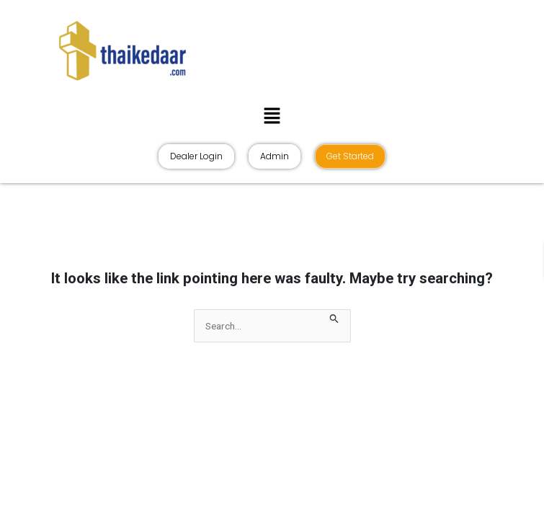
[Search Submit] (334, 316)
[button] (271, 115)
